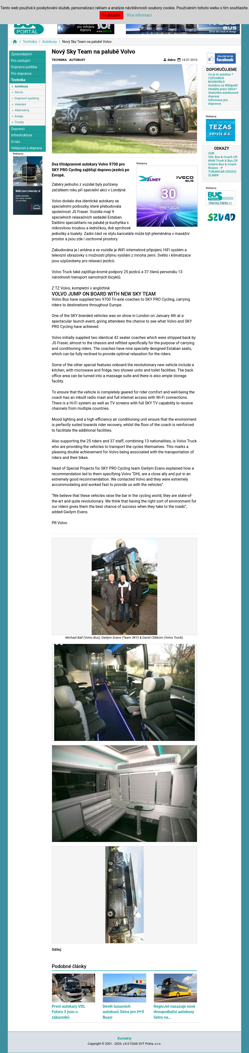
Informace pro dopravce (218, 101)
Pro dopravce (21, 74)
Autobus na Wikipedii (223, 85)
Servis (19, 92)
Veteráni (20, 104)
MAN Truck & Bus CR (223, 160)
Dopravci (18, 129)
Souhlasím (111, 15)
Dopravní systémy (27, 98)
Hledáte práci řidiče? (222, 89)
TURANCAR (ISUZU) (222, 171)
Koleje (19, 116)
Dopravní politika (24, 67)
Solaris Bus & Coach (222, 164)
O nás (15, 142)
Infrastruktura (21, 135)
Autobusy (49, 42)
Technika (30, 42)
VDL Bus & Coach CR (222, 157)
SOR (211, 153)
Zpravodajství (21, 54)
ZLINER (213, 175)
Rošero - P (215, 168)
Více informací (139, 15)
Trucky (19, 122)
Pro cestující (20, 61)
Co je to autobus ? (220, 74)
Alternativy (22, 110)
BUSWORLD (216, 82)
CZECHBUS (216, 78)
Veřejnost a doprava (26, 148)
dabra (169, 60)
